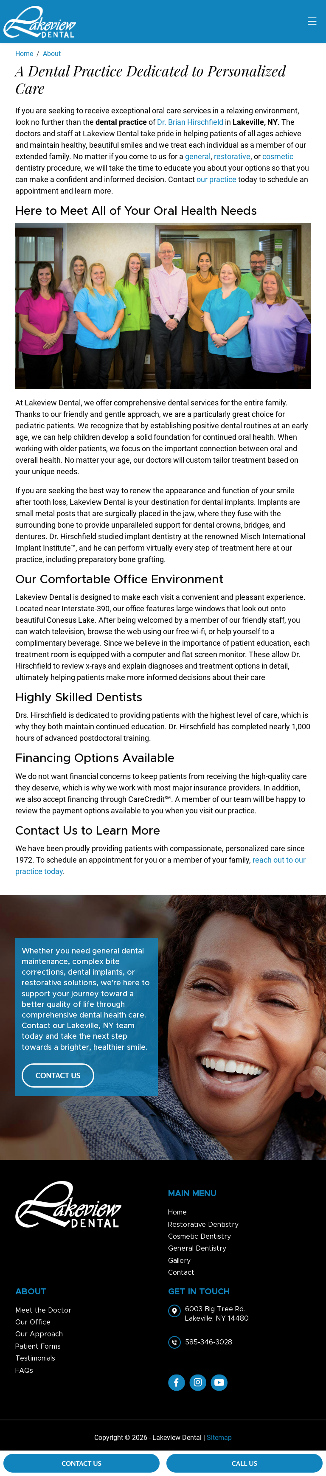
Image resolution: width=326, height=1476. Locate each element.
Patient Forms (38, 1346)
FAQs (24, 1370)
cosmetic (277, 156)
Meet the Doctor (43, 1310)
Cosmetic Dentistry (199, 1236)
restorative (232, 156)
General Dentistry (197, 1248)
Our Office (33, 1322)
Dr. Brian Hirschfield (191, 122)
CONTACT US (58, 1075)
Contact (181, 1272)
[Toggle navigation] (312, 22)
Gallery (179, 1260)
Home (177, 1212)
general (198, 156)
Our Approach (39, 1334)
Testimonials (35, 1358)
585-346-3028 (208, 1342)
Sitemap (219, 1438)
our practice (216, 179)
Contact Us (81, 1463)
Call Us (244, 1463)
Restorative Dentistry (203, 1224)
